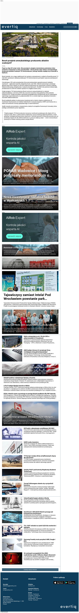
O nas (46, 27)
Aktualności (32, 27)
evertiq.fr (57, 23)
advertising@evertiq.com (9, 586)
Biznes (3, 57)
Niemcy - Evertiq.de (33, 594)
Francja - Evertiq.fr (33, 600)
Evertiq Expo (40, 27)
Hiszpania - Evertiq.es (34, 595)
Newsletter (52, 27)
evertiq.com (39, 23)
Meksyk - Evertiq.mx (33, 590)
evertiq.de (45, 23)
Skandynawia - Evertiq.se (35, 598)
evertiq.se (75, 23)
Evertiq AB (9, 27)
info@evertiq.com (7, 590)
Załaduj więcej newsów (30, 569)
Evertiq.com (31, 586)
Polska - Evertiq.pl (33, 597)
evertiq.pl (69, 23)
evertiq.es (51, 23)
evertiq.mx (63, 23)
